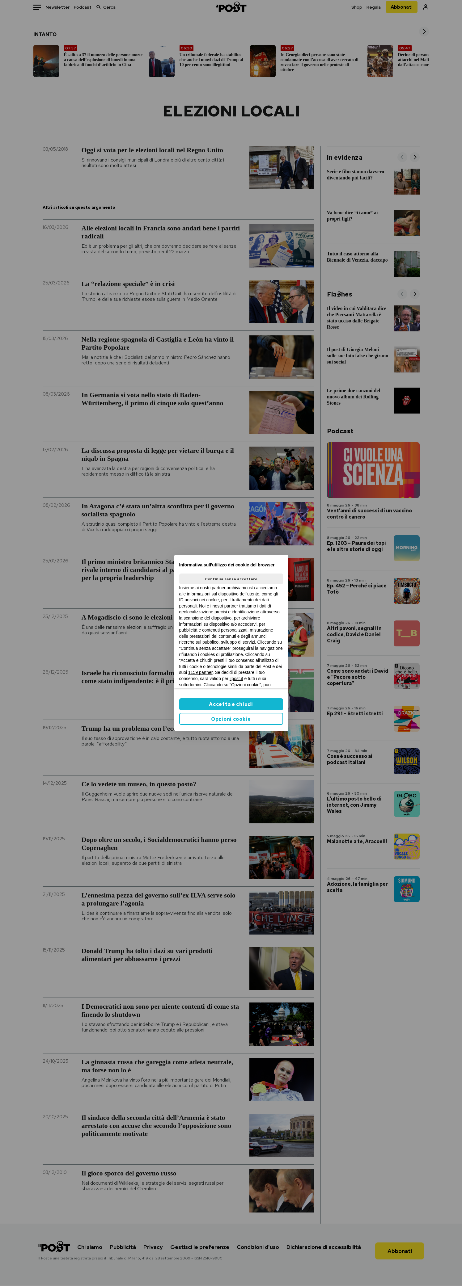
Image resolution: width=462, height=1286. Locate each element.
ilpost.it (236, 678)
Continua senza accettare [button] (231, 579)
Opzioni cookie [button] (231, 719)
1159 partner (200, 672)
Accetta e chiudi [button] (231, 704)
